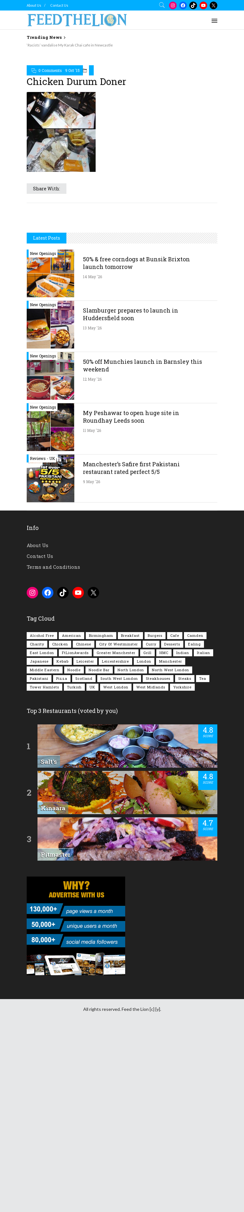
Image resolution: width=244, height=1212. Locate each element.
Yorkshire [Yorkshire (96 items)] (182, 687)
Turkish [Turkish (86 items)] (74, 687)
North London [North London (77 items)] (131, 669)
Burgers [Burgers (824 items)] (155, 635)
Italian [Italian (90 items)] (203, 652)
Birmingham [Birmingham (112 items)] (101, 635)
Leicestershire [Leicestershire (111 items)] (115, 661)
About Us (34, 5)
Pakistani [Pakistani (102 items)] (39, 678)
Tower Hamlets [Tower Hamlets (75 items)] (44, 687)
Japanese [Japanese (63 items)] (39, 661)
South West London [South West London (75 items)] (119, 678)
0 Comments (50, 70)
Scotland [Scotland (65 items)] (83, 678)
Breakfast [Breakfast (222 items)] (130, 635)
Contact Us (59, 5)
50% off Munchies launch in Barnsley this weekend (142, 365)
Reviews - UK (42, 458)
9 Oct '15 (72, 70)
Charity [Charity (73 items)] (37, 644)
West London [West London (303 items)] (115, 687)
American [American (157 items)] (71, 635)
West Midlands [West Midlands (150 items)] (150, 687)
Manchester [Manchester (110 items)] (170, 661)
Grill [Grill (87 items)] (147, 652)
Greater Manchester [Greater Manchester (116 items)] (116, 652)
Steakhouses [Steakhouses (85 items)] (158, 678)
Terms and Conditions (53, 567)
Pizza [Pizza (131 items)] (61, 678)
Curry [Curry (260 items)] (151, 644)
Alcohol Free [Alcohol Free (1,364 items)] (42, 635)
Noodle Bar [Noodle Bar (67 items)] (99, 669)
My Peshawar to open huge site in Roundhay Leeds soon (131, 416)
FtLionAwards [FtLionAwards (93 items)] (75, 652)
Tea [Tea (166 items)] (202, 678)
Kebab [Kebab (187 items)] (63, 661)
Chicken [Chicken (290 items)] (60, 644)
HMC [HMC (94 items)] (163, 652)
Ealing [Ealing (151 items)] (194, 644)
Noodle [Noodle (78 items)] (74, 669)
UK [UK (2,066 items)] (92, 687)
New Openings (43, 253)
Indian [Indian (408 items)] (182, 652)
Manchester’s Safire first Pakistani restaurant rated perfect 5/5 (131, 468)
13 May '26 (92, 327)
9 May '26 (91, 481)
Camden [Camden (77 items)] (195, 635)
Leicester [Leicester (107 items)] (85, 661)
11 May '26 (92, 430)
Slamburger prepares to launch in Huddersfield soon (130, 314)
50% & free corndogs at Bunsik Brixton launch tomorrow (136, 263)
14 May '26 (92, 276)
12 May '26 (92, 379)
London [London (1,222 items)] (144, 661)
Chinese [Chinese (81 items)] (83, 644)
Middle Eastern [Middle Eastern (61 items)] (44, 669)
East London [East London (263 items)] (42, 652)
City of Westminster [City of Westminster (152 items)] (118, 644)
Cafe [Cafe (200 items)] (174, 635)
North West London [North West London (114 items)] (170, 669)
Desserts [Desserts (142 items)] (172, 644)
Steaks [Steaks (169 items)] (184, 678)
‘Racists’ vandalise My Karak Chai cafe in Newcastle (70, 45)
